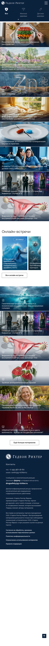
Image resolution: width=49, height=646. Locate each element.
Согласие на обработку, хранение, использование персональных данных (20, 625)
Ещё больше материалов (24, 523)
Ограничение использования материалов (21, 635)
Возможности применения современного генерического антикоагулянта (12, 309)
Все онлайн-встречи (18, 324)
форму (15, 565)
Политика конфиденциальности (17, 631)
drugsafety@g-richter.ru (13, 568)
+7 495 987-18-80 (13, 553)
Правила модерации (11, 640)
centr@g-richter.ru (17, 556)
